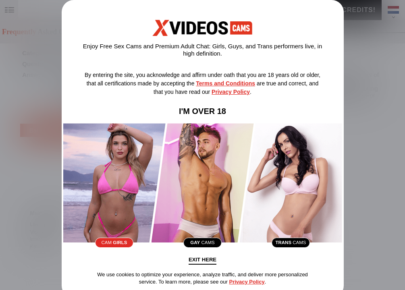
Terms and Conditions (225, 83)
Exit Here (203, 263)
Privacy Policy (231, 92)
